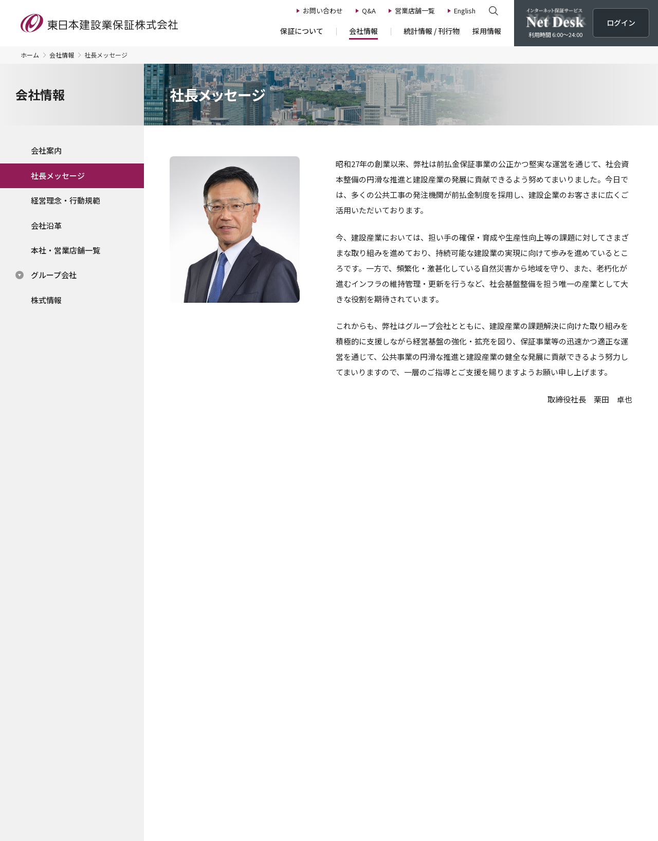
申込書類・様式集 (101, 715)
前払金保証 (90, 658)
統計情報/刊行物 (346, 628)
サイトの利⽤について (442, 782)
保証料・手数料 (97, 729)
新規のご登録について (108, 743)
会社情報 (61, 55)
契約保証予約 (93, 687)
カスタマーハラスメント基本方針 (344, 782)
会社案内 (46, 150)
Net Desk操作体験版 (466, 554)
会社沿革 (46, 225)
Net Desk (555, 700)
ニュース (553, 628)
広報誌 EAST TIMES (348, 701)
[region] (72, 226)
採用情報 (457, 628)
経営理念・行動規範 (65, 200)
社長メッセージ (58, 175)
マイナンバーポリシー (247, 782)
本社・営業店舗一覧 (65, 250)
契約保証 (86, 673)
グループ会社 (54, 274)
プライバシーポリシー (164, 782)
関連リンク (509, 782)
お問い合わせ (561, 652)
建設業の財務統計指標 (352, 673)
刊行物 (326, 687)
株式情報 (46, 300)
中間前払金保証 (97, 701)
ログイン (502, 488)
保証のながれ (93, 644)
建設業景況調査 (341, 658)
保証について (96, 628)
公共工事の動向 (341, 644)
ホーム (30, 55)
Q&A (545, 676)
